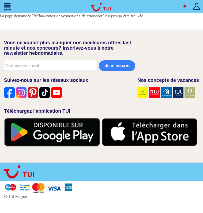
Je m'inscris (117, 65)
